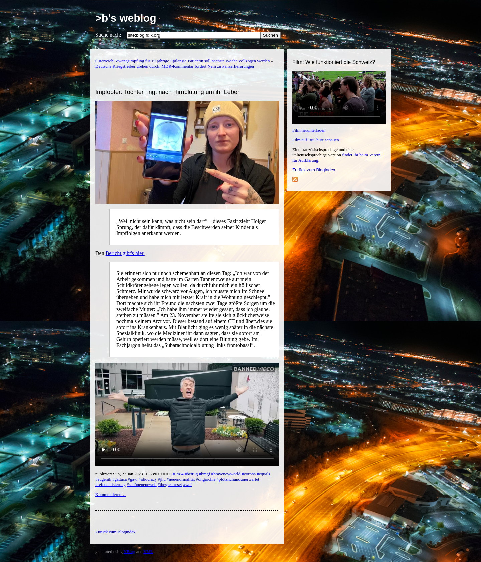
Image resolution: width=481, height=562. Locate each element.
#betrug (191, 473)
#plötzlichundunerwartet (238, 479)
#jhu (162, 479)
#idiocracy (148, 479)
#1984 (178, 473)
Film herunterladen (308, 130)
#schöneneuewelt (142, 484)
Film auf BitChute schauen (315, 139)
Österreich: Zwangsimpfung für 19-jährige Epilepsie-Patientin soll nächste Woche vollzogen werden (182, 60)
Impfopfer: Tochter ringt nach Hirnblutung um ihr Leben (168, 92)
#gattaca (119, 479)
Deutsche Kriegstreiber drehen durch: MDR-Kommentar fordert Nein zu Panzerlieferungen (174, 66)
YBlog (129, 551)
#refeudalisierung (110, 484)
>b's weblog (125, 18)
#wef (187, 484)
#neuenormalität (181, 479)
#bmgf (204, 473)
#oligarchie (205, 479)
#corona (249, 473)
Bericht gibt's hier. (125, 253)
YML (148, 551)
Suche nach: (108, 35)
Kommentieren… (110, 494)
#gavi (132, 479)
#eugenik (103, 479)
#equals (263, 473)
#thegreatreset (170, 484)
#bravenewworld (225, 473)
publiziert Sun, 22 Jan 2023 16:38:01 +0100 (134, 473)
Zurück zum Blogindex (313, 169)
